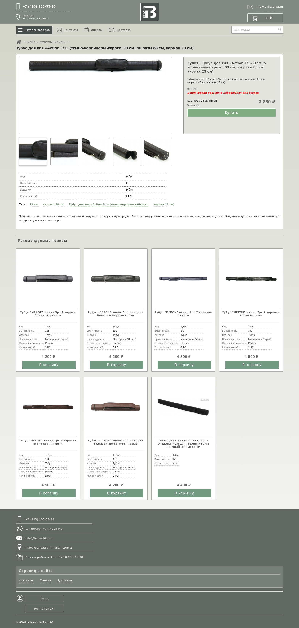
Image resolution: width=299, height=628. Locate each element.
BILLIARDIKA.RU (40, 621)
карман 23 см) (164, 204)
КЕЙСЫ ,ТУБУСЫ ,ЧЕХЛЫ (47, 42)
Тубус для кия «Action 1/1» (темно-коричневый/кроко (109, 204)
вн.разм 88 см (53, 204)
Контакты (71, 29)
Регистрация (44, 608)
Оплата (96, 29)
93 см (34, 204)
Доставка (124, 29)
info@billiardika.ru (269, 6)
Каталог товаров (37, 29)
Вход (45, 598)
